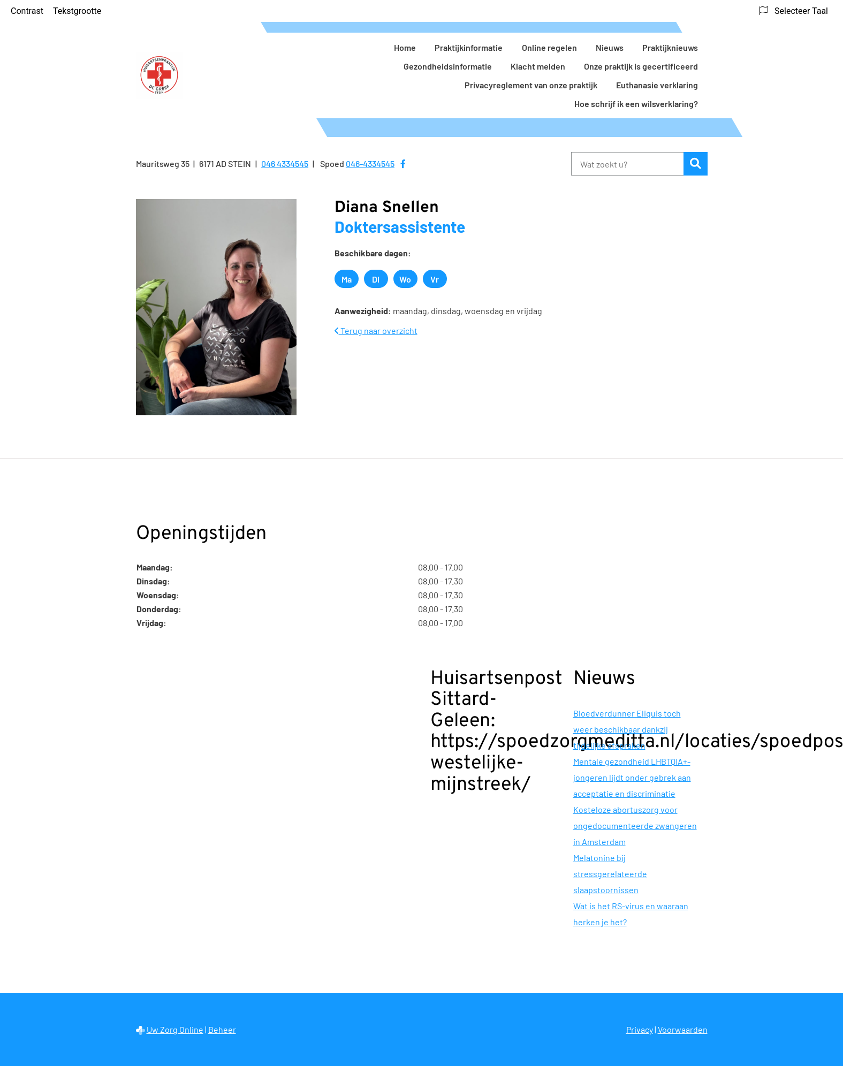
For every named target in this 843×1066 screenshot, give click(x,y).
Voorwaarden (683, 1029)
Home (405, 47)
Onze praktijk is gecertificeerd (641, 66)
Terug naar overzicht (376, 330)
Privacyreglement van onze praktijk (531, 85)
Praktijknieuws (670, 47)
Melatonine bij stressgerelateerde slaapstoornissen (610, 873)
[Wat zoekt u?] (627, 164)
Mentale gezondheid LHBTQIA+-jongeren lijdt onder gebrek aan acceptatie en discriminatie (632, 777)
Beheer (222, 1029)
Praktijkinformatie (469, 47)
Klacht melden (538, 66)
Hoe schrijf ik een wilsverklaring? (636, 103)
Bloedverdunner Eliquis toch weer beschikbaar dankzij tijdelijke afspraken (627, 729)
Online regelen (549, 47)
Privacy (639, 1029)
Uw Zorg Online (175, 1029)
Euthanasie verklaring (657, 85)
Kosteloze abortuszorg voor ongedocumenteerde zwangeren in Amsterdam (635, 825)
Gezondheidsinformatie (448, 66)
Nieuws (610, 47)
